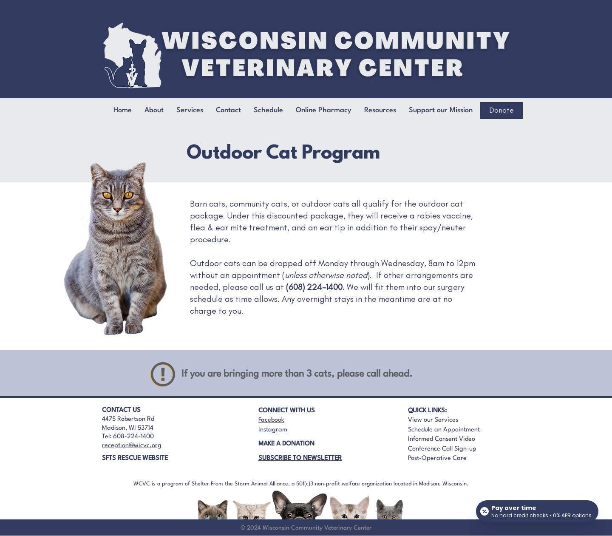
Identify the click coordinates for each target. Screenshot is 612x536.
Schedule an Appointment (444, 430)
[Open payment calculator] (537, 511)
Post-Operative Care (437, 458)
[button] (228, 110)
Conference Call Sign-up (442, 449)
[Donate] (501, 110)
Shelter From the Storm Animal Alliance (240, 484)
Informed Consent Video (441, 439)
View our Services (433, 420)
